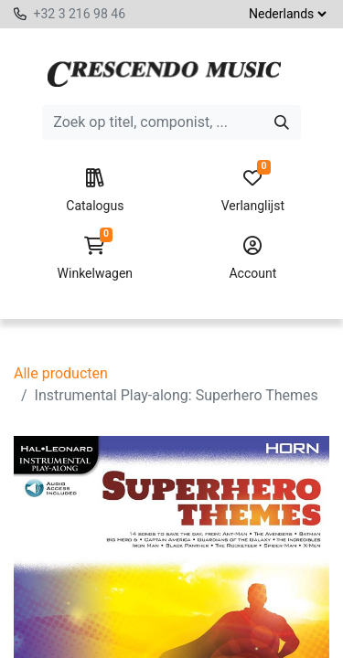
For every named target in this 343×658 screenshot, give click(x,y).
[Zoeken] (282, 122)
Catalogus (94, 191)
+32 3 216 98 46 (79, 13)
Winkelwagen (94, 259)
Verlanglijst (253, 191)
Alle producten (61, 373)
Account (253, 259)
